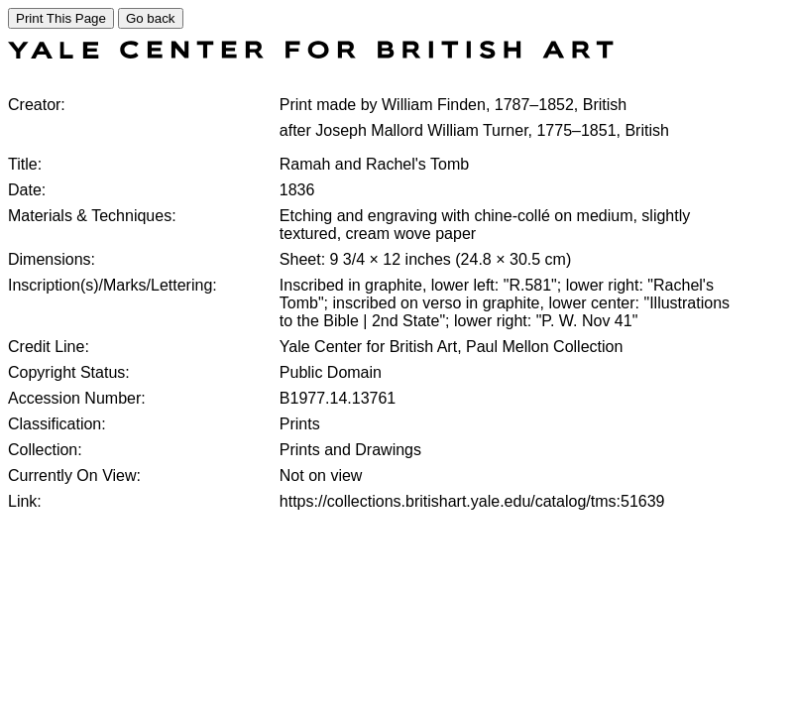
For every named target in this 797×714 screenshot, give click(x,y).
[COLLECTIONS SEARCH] (311, 53)
